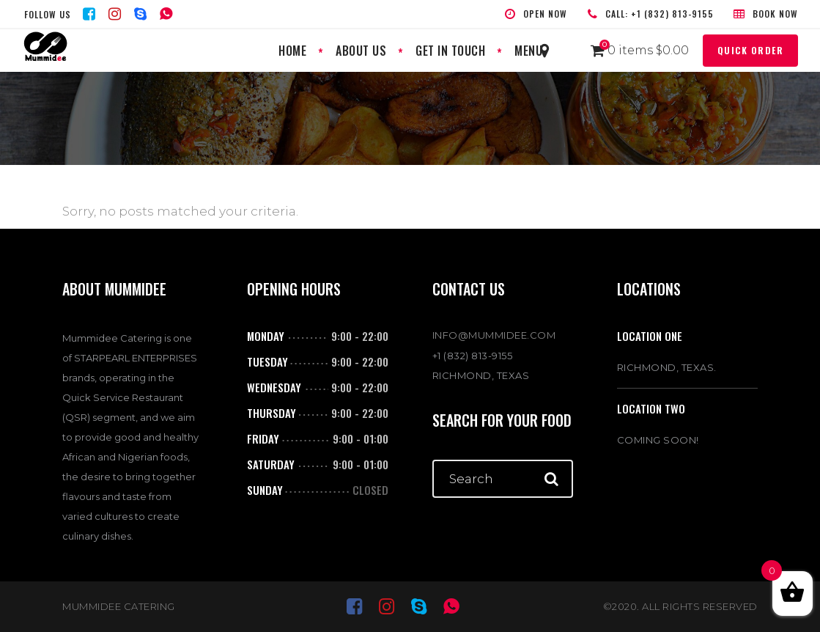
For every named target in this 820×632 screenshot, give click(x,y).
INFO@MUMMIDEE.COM (494, 335)
